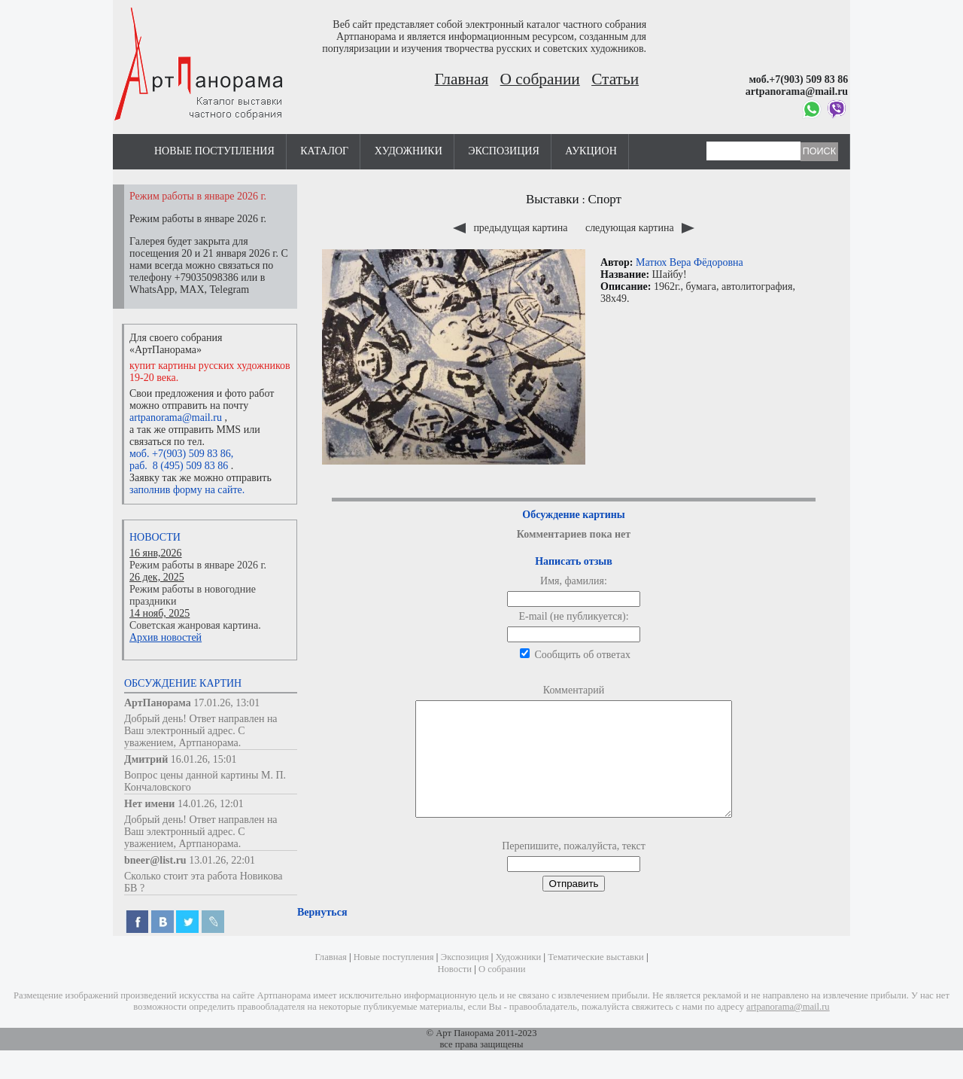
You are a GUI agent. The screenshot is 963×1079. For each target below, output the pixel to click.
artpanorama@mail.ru (175, 417)
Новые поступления (214, 151)
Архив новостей (165, 637)
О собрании (540, 79)
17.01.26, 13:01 (226, 703)
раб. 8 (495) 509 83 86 (178, 465)
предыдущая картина (511, 227)
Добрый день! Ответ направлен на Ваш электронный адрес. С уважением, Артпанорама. (201, 730)
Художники (408, 151)
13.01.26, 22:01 (222, 860)
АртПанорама (157, 703)
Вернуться (322, 934)
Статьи (615, 79)
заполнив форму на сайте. (187, 489)
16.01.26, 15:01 (204, 759)
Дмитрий (146, 759)
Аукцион (591, 151)
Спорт (604, 199)
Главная (462, 79)
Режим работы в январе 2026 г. (197, 565)
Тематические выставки (596, 970)
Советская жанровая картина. (195, 625)
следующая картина (639, 227)
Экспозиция (503, 151)
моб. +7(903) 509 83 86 (180, 453)
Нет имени (149, 803)
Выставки (552, 199)
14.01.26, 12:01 (211, 803)
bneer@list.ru (155, 860)
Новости (155, 537)
